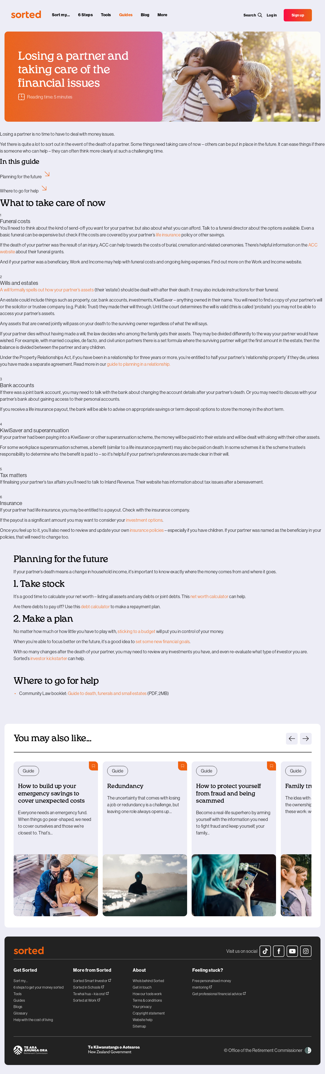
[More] (163, 15)
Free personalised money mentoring (211, 984)
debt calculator (95, 606)
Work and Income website (276, 261)
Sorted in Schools (88, 986)
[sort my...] (61, 15)
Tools (18, 994)
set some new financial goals (163, 641)
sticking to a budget (136, 631)
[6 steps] (86, 15)
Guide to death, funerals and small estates (107, 693)
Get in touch (142, 987)
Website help (142, 1020)
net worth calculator (209, 596)
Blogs (18, 1007)
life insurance (168, 234)
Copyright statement (149, 1013)
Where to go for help (24, 190)
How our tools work (147, 994)
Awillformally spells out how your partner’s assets (47, 289)
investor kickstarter (48, 658)
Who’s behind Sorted (148, 981)
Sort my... (21, 981)
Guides (19, 1000)
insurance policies (147, 530)
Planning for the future (25, 176)
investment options (144, 520)
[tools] (107, 15)
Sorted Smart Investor (92, 980)
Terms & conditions (147, 1000)
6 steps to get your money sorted (39, 987)
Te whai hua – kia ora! (91, 993)
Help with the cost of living (33, 1020)
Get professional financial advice (219, 993)
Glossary (21, 1013)
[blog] (145, 15)
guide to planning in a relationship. (138, 364)
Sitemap (139, 1026)
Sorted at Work (86, 999)
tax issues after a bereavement (233, 482)
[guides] (126, 15)
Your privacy (142, 1007)
